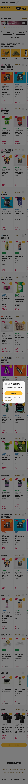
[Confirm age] (13, 393)
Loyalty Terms (7, 400)
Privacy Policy (7, 399)
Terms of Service (16, 399)
